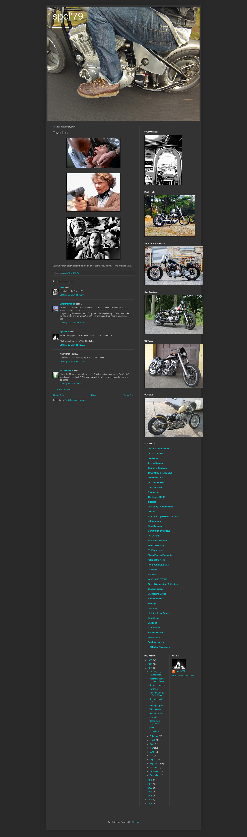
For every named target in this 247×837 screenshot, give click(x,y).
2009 (150, 664)
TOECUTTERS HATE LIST (160, 473)
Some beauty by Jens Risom (156, 694)
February (154, 736)
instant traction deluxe (158, 449)
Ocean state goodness (155, 722)
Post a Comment (64, 389)
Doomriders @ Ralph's (155, 700)
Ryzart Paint (153, 536)
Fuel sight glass (156, 705)
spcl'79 (67, 16)
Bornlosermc (154, 637)
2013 (150, 788)
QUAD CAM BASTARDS (159, 531)
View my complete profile (183, 675)
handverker (153, 458)
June (152, 752)
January (154, 671)
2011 (150, 780)
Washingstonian (67, 304)
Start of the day (156, 713)
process (152, 727)
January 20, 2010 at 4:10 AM (72, 345)
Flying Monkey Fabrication (160, 555)
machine (152, 511)
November (155, 771)
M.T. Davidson (66, 370)
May (152, 748)
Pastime (152, 574)
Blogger (135, 822)
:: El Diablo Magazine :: (159, 647)
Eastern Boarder (155, 632)
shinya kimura (154, 521)
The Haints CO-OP (156, 497)
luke (62, 287)
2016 (150, 799)
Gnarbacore (153, 492)
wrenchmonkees (156, 599)
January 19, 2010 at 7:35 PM (72, 295)
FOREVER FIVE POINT (158, 565)
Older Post (129, 395)
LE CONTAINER (155, 453)
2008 (150, 660)
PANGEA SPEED (156, 482)
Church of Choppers (157, 468)
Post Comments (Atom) (75, 400)
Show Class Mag (156, 545)
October (154, 767)
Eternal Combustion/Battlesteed (163, 584)
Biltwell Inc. (153, 618)
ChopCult (152, 623)
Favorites (153, 689)
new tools (153, 717)
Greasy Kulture (155, 487)
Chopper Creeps (155, 589)
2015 (150, 796)
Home (94, 395)
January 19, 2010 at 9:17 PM (72, 323)
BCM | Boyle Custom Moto (160, 507)
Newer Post (58, 395)
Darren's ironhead (157, 685)
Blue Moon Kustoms (157, 540)
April (152, 744)
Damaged (152, 570)
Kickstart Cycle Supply (159, 613)
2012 (150, 784)
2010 (150, 668)
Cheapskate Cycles (157, 594)
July (152, 756)
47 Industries (154, 628)
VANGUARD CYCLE (157, 579)
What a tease (155, 709)
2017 (150, 803)
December (155, 775)
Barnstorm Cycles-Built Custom (163, 516)
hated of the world (156, 560)
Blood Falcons (155, 526)
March (153, 740)
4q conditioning (155, 463)
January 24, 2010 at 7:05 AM (72, 361)
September (155, 763)
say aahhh (154, 731)
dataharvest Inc (155, 478)
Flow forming (155, 675)
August (153, 759)
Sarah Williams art (156, 642)
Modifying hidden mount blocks (157, 680)
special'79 (65, 332)
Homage (152, 603)
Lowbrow (152, 608)
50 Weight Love (155, 550)
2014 (150, 792)
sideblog (152, 502)
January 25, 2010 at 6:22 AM (72, 383)
